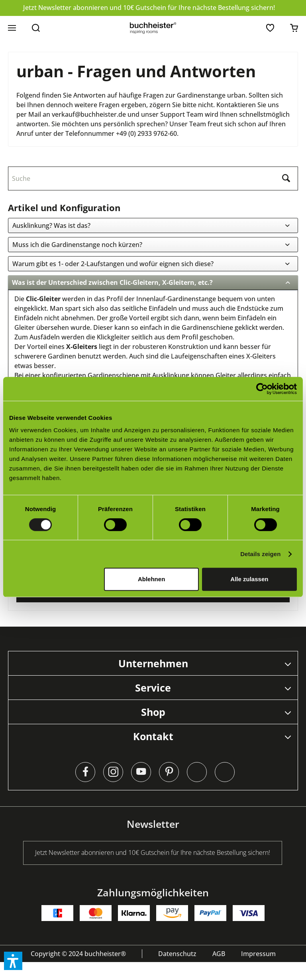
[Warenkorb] (294, 28)
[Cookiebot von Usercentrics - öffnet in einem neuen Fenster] (262, 389)
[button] (13, 961)
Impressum (258, 965)
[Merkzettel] (270, 28)
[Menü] (12, 28)
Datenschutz (177, 965)
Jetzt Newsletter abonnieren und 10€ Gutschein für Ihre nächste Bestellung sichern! (149, 7)
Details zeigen (260, 554)
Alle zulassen (249, 579)
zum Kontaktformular (153, 602)
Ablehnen (151, 579)
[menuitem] (12, 28)
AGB (218, 965)
